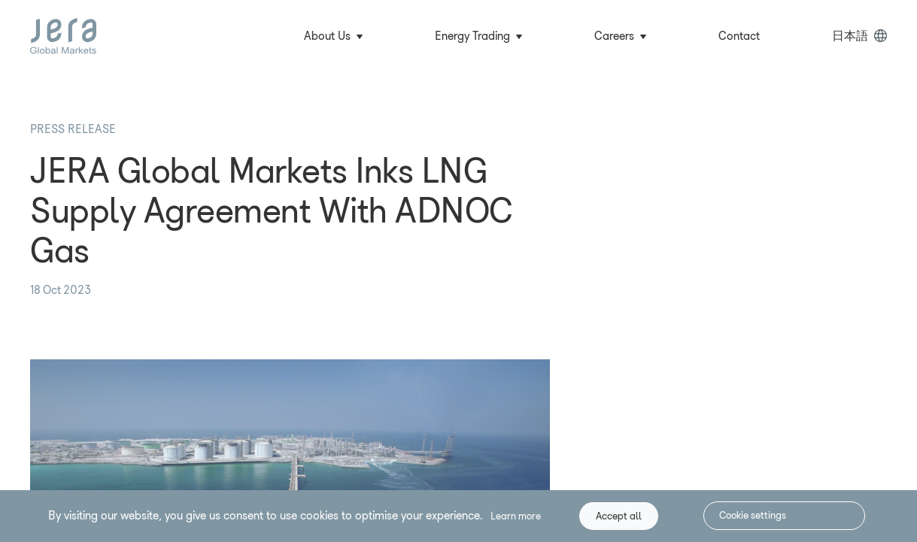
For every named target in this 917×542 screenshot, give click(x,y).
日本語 (850, 36)
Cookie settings (752, 515)
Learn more (515, 516)
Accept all (619, 516)
